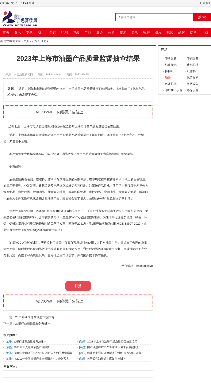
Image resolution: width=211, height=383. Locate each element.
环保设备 (193, 90)
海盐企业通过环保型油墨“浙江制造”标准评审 (114, 352)
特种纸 (169, 71)
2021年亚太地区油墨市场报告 (34, 317)
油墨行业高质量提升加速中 (33, 323)
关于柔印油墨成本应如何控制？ (106, 358)
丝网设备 (193, 84)
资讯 (17, 32)
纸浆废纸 (171, 65)
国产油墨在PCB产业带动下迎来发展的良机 (113, 347)
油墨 (43, 41)
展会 (99, 32)
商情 (111, 32)
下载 (205, 32)
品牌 (181, 32)
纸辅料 (191, 71)
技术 (123, 32)
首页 (6, 32)
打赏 (78, 286)
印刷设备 (193, 58)
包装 (76, 32)
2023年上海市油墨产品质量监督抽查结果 (112, 341)
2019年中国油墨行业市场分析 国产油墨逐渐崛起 (43, 352)
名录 (134, 32)
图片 (158, 32)
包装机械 (171, 84)
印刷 (64, 32)
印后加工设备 (174, 90)
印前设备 (171, 58)
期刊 (41, 32)
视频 (169, 32)
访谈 (193, 32)
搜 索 (202, 17)
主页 (26, 41)
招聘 (146, 32)
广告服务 (205, 3)
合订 (52, 32)
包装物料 (193, 77)
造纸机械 (193, 65)
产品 (87, 32)
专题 (29, 32)
